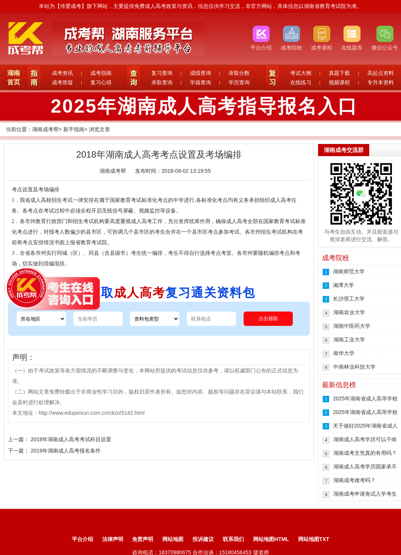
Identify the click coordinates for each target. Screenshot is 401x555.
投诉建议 (203, 539)
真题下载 (339, 73)
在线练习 (300, 82)
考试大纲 (300, 73)
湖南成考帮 (45, 129)
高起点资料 (380, 73)
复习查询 (162, 73)
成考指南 (101, 73)
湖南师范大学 (349, 271)
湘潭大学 (343, 285)
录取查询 (162, 82)
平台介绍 (82, 539)
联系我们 (233, 539)
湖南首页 (13, 78)
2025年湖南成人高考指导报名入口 (204, 106)
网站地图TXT (313, 539)
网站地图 (172, 539)
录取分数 (239, 73)
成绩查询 (200, 73)
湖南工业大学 (349, 339)
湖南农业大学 (349, 312)
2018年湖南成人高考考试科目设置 (71, 439)
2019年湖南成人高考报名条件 (66, 451)
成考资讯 (62, 73)
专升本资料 (380, 82)
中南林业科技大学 (354, 367)
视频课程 (339, 82)
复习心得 (101, 82)
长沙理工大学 (349, 299)
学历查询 (239, 82)
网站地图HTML (271, 539)
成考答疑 (62, 82)
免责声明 (142, 539)
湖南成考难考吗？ (354, 480)
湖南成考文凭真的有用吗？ (365, 453)
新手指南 (73, 129)
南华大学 (343, 353)
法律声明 (112, 539)
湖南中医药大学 (351, 326)
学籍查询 (200, 82)
